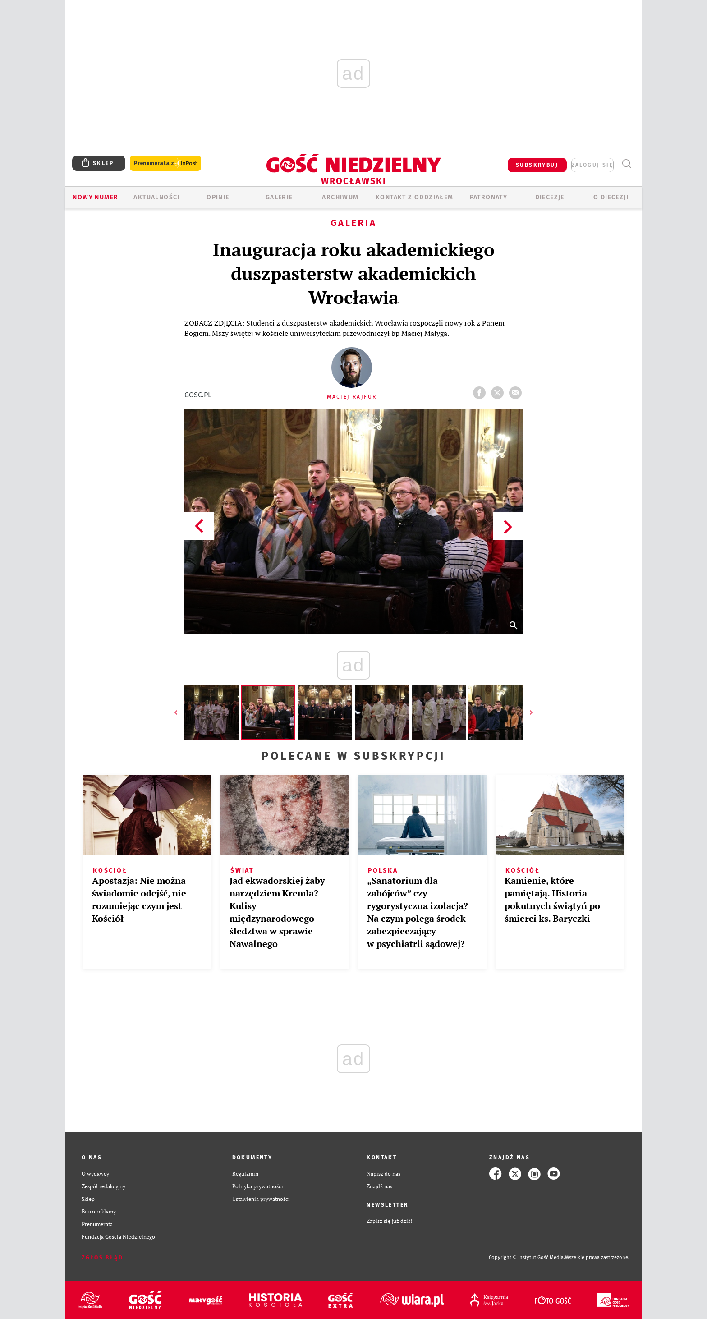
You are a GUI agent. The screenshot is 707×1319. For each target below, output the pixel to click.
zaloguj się (592, 165)
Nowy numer (95, 197)
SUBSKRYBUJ (537, 165)
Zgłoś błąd (102, 1258)
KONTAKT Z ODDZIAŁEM (415, 197)
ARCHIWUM (340, 197)
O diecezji (611, 197)
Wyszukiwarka (626, 164)
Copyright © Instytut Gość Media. (527, 1257)
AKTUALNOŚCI (156, 197)
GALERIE (279, 197)
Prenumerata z (165, 163)
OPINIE (218, 197)
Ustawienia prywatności (261, 1198)
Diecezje (550, 197)
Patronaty (489, 197)
